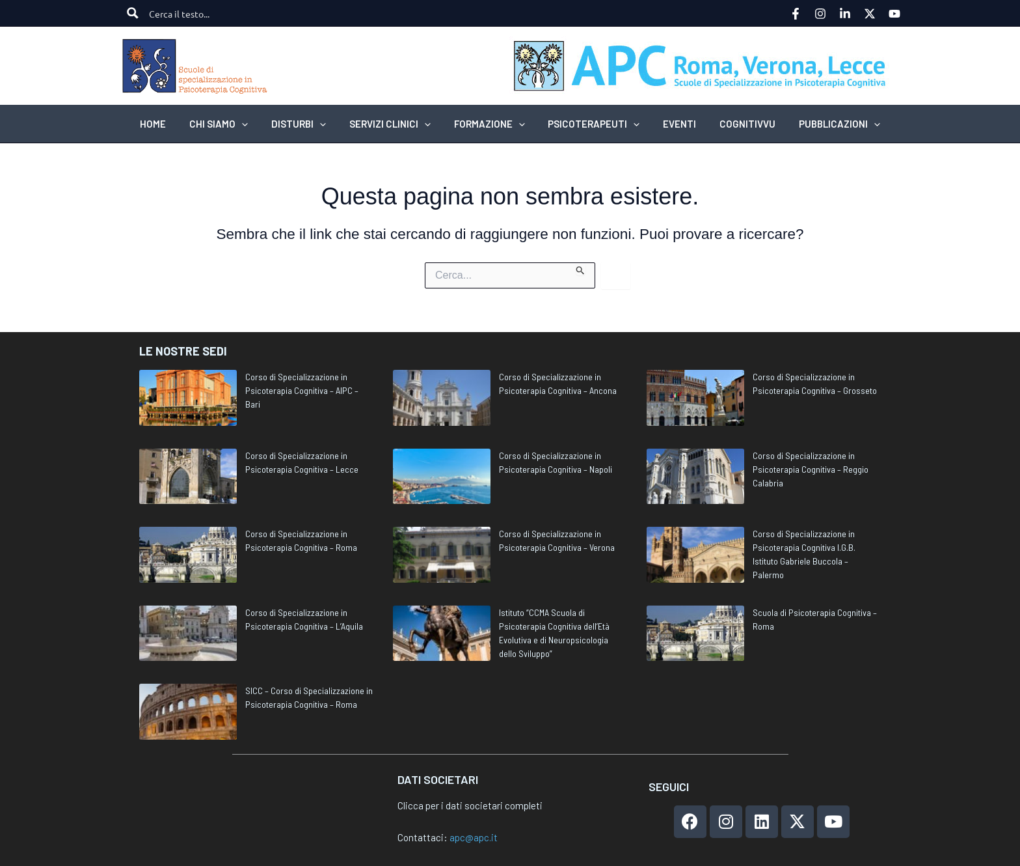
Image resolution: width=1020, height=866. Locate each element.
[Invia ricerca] (580, 268)
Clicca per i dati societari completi (470, 805)
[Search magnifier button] (133, 13)
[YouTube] (894, 14)
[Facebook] (795, 14)
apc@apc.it (474, 837)
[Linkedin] (845, 14)
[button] (230, 124)
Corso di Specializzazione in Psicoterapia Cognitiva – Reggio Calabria (810, 469)
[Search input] (194, 13)
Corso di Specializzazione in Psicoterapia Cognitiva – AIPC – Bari (301, 390)
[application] (253, 124)
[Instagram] (820, 14)
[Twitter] (870, 14)
